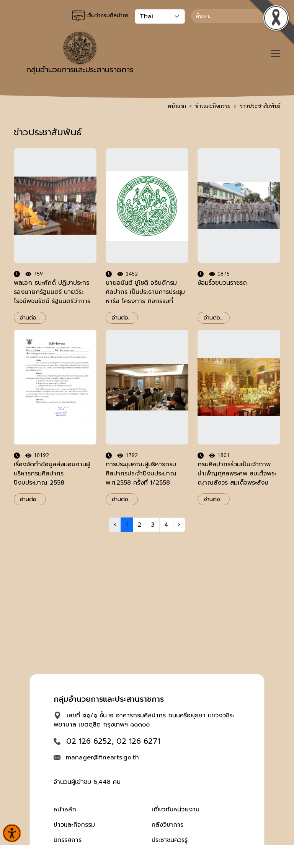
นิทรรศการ (68, 840)
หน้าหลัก (65, 809)
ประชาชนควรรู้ (170, 840)
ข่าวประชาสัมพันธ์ (260, 105)
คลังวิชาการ (167, 824)
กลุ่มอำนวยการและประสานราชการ (80, 53)
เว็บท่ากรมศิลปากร (100, 15)
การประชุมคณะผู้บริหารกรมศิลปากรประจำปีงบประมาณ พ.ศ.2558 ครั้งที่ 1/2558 (141, 473)
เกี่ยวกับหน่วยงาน (175, 809)
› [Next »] (179, 524)
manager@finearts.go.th (102, 757)
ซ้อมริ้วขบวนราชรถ (222, 282)
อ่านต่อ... (30, 318)
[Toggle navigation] (275, 53)
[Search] (235, 16)
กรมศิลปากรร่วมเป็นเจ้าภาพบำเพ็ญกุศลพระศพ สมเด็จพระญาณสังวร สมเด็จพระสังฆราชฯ (237, 478)
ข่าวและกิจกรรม (212, 105)
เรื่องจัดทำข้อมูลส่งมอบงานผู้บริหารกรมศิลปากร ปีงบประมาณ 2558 (52, 473)
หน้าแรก (176, 105)
